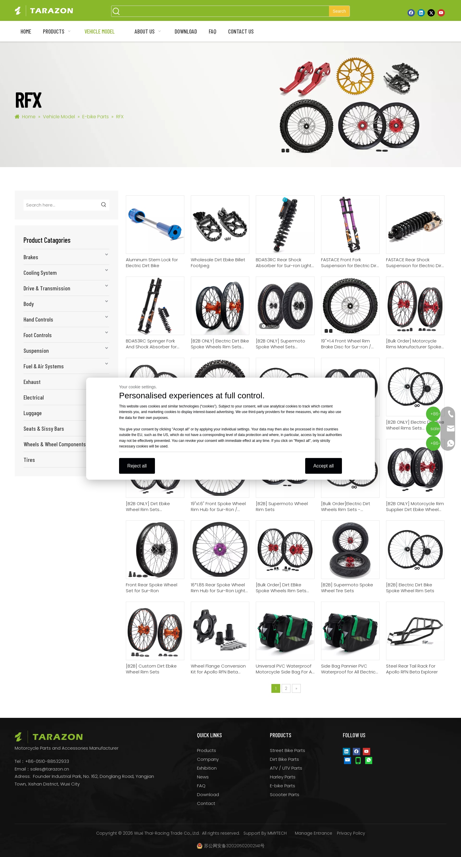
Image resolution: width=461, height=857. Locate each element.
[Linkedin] (421, 12)
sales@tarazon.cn (49, 769)
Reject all (137, 465)
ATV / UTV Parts (286, 768)
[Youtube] (441, 12)
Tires (29, 459)
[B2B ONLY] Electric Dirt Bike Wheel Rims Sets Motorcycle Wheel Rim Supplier (415, 425)
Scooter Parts (284, 794)
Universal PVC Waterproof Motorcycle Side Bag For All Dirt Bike (285, 669)
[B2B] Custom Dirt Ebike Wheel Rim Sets (151, 669)
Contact (206, 803)
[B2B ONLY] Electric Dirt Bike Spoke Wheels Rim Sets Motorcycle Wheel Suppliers (220, 344)
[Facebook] (411, 12)
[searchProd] (225, 11)
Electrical (34, 397)
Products (206, 750)
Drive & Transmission (47, 288)
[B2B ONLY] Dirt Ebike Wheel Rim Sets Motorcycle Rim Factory (151, 506)
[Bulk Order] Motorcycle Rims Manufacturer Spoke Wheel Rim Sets (413, 344)
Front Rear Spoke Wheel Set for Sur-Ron (151, 588)
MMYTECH (277, 833)
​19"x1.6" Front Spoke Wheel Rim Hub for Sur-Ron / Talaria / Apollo (218, 506)
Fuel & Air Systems (44, 366)
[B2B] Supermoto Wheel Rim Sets (282, 506)
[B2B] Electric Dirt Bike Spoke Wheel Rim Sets (410, 588)
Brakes (31, 256)
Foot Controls (38, 334)
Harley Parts (282, 777)
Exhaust (32, 381)
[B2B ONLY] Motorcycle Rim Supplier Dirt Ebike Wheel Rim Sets (415, 506)
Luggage (33, 412)
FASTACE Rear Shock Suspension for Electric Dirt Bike (414, 263)
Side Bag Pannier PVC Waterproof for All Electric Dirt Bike (348, 669)
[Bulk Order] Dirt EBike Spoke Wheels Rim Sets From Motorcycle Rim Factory (281, 588)
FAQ (201, 786)
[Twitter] (431, 12)
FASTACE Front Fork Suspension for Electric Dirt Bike (349, 263)
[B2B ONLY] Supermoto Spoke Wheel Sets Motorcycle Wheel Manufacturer (280, 344)
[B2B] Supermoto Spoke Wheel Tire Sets (347, 588)
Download (208, 794)
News (203, 777)
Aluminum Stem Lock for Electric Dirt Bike (152, 263)
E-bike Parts (282, 786)
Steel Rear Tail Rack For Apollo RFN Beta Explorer (412, 669)
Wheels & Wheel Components (55, 443)
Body (29, 303)
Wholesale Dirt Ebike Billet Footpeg (218, 263)
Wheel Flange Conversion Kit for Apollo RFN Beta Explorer (218, 669)
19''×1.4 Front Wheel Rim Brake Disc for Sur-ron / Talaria (346, 344)
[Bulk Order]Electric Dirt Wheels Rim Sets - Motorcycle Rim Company (349, 506)
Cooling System (40, 272)
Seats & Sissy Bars (44, 428)
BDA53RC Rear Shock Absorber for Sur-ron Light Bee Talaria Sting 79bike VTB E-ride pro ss (283, 263)
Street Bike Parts (287, 750)
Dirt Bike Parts (284, 759)
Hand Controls (38, 319)
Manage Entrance (313, 833)
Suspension (36, 350)
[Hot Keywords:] (339, 11)
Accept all (323, 465)
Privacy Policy (351, 833)
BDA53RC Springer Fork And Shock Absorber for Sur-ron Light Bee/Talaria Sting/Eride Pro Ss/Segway (154, 344)
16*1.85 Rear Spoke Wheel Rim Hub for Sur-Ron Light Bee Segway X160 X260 (218, 588)
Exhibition (207, 768)
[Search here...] (61, 205)
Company (208, 759)
